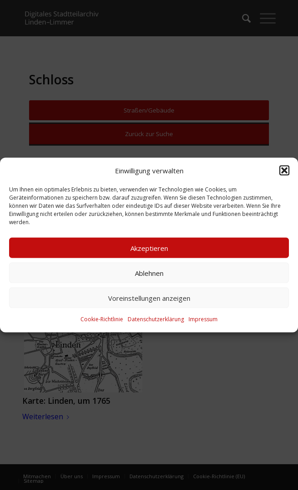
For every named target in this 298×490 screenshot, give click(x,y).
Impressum (203, 319)
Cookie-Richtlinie (101, 319)
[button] (284, 170)
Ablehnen (149, 273)
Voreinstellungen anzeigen (149, 298)
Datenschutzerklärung (156, 319)
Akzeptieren (149, 248)
